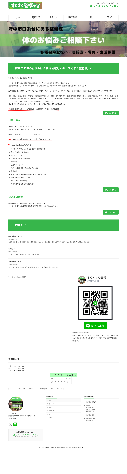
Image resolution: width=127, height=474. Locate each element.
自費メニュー (32, 389)
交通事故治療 (43, 389)
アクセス (59, 389)
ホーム (12, 389)
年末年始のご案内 (90, 414)
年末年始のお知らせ (15, 236)
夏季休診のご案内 (14, 261)
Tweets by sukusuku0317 (17, 277)
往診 (52, 389)
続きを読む (87, 242)
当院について (21, 389)
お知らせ (11, 249)
